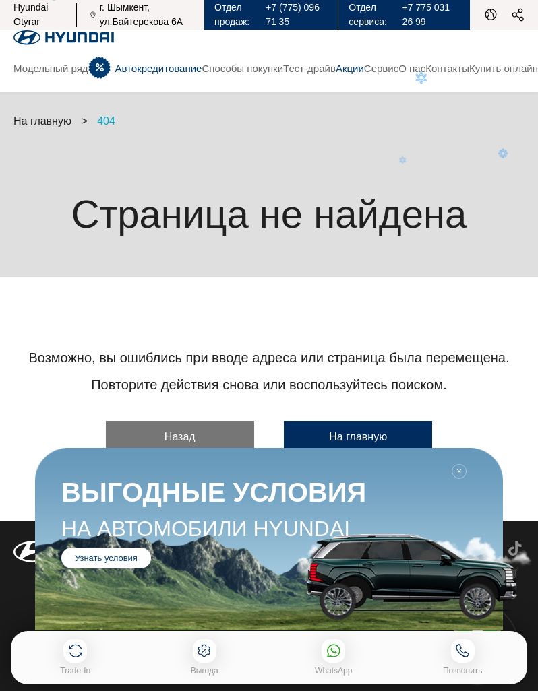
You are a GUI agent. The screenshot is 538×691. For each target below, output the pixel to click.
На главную (358, 436)
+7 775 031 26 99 (426, 14)
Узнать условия (106, 558)
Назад (180, 436)
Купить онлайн (503, 68)
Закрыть (459, 471)
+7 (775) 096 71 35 (293, 14)
